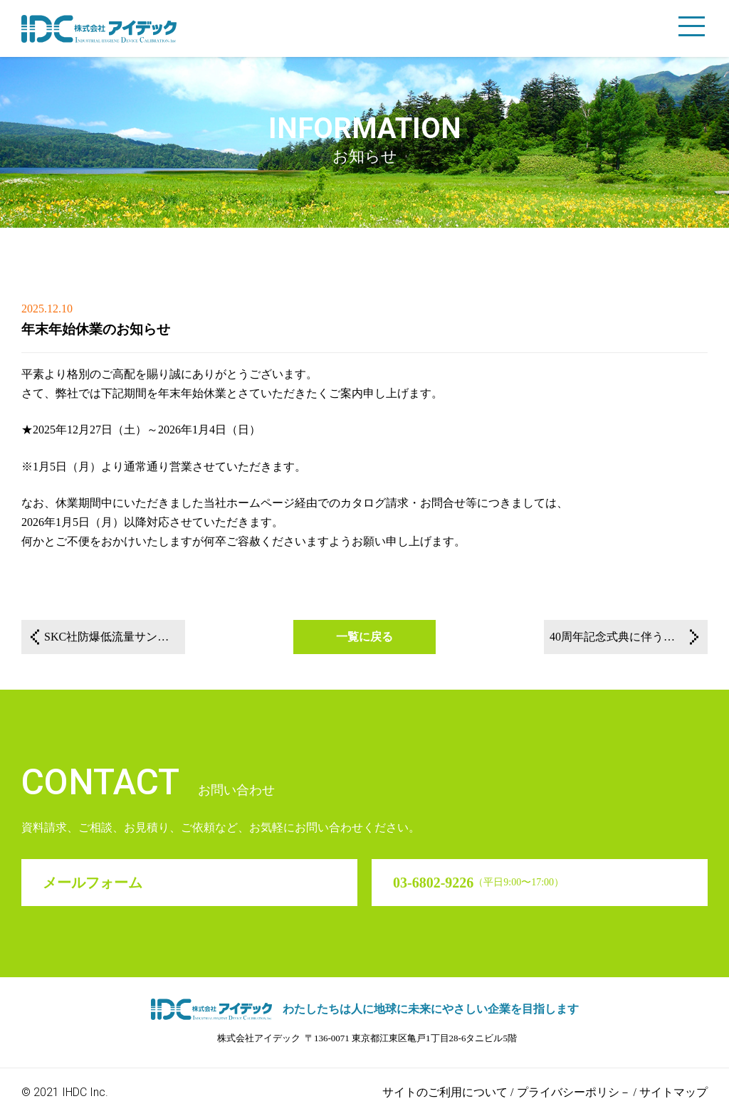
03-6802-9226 (478, 882)
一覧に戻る (364, 637)
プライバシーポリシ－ (574, 1092)
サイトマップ (673, 1092)
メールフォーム (92, 882)
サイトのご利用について (445, 1092)
